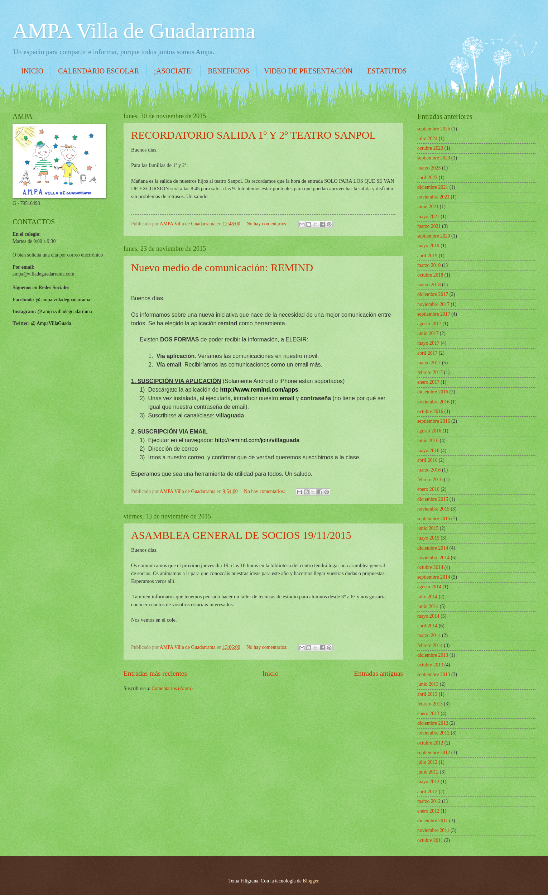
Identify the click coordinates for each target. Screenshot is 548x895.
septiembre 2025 (433, 128)
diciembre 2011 (432, 820)
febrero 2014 (430, 645)
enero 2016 (428, 489)
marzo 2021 (429, 226)
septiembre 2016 (433, 421)
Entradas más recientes (155, 673)
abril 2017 (427, 353)
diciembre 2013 (432, 655)
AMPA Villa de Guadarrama (134, 31)
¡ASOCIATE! (173, 71)
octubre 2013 (430, 664)
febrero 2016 (430, 479)
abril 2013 (427, 694)
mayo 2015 (428, 538)
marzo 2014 (429, 635)
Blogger (310, 881)
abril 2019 (427, 255)
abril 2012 (427, 791)
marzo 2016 (429, 470)
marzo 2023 (429, 168)
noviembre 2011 (433, 830)
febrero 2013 (430, 704)
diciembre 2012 (432, 723)
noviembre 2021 (433, 197)
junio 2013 (427, 684)
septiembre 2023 (433, 158)
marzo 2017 (429, 362)
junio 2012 (427, 772)
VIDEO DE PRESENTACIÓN (308, 71)
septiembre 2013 (433, 674)
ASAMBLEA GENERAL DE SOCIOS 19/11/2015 (241, 535)
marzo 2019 (429, 265)
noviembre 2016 (433, 402)
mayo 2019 (428, 245)
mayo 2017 (428, 343)
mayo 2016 (428, 450)
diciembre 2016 (432, 391)
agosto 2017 (429, 323)
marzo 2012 (429, 801)
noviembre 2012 (433, 733)
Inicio (271, 673)
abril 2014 (427, 625)
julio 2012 (427, 762)
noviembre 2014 (433, 557)
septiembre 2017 (433, 314)
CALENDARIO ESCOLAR (98, 71)
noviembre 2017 (433, 304)
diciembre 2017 (432, 294)
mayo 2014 (428, 616)
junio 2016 (427, 440)
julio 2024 (427, 138)
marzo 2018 (429, 284)
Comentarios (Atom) (172, 688)
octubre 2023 (430, 148)
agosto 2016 (429, 431)
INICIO (32, 71)
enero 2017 (428, 382)
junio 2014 (427, 606)
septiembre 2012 (433, 752)
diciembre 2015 (432, 499)
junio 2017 (427, 333)
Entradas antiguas (378, 673)
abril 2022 (427, 177)
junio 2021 (427, 206)
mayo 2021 (428, 216)
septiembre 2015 (433, 518)
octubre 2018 (430, 275)
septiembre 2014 (433, 577)
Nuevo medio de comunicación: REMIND (222, 267)
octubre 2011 (430, 840)
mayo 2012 (428, 781)
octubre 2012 (430, 743)
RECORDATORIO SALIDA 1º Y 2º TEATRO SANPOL (253, 135)
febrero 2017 (430, 372)
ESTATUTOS (387, 71)
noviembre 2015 (433, 509)
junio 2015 (427, 528)
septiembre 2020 (433, 236)
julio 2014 (427, 596)
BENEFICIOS (228, 71)
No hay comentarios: (267, 223)
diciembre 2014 (432, 548)
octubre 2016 (430, 411)
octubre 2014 (430, 567)
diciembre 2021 (432, 187)
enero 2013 (428, 713)
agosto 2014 (429, 586)
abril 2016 (427, 460)
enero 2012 (428, 811)
